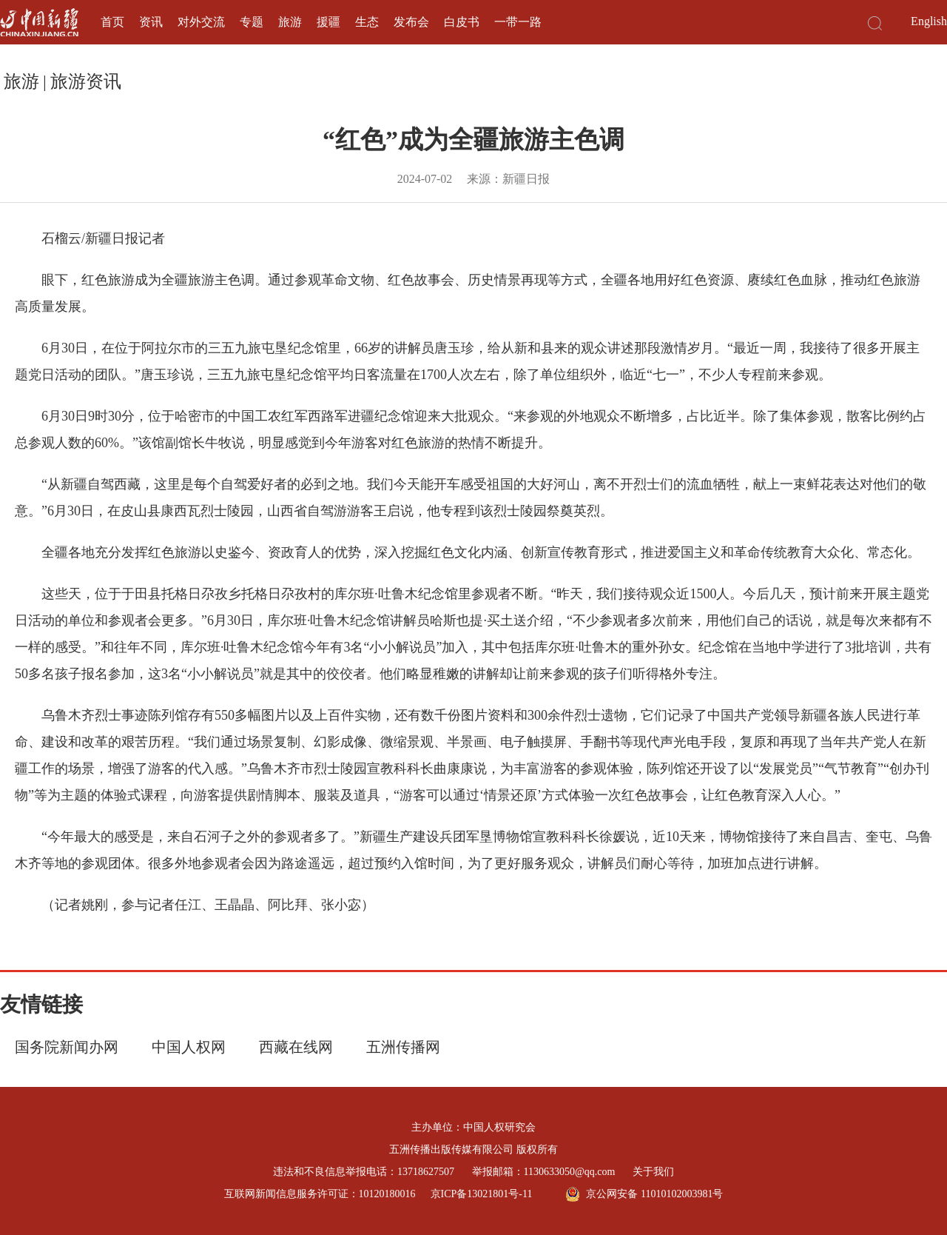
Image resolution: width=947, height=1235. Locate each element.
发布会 (411, 22)
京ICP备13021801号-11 (482, 1193)
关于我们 (653, 1171)
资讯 (151, 22)
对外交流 (201, 22)
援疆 (328, 22)
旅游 (290, 22)
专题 (251, 22)
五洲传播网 (403, 1047)
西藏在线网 (296, 1047)
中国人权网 (189, 1047)
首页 (112, 22)
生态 (367, 22)
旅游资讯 (85, 81)
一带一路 (518, 22)
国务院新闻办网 (66, 1047)
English (929, 21)
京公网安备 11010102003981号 (644, 1194)
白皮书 (461, 22)
